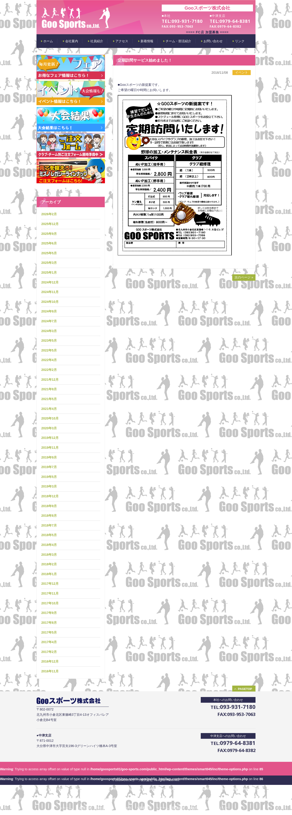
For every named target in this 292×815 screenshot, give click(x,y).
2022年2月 (49, 370)
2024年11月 (50, 292)
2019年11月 (50, 447)
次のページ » (244, 277)
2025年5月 (49, 253)
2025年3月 (49, 263)
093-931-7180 (187, 21)
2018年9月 (49, 506)
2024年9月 (49, 311)
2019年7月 (49, 467)
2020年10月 (50, 418)
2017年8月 (49, 622)
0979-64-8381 (234, 21)
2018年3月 (49, 554)
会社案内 (85, 808)
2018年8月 (49, 515)
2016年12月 (50, 661)
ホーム (67, 808)
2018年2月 (49, 564)
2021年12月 (50, 379)
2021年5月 (49, 399)
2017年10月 (50, 603)
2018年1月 (49, 574)
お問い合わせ (201, 808)
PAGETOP (245, 689)
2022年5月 (49, 350)
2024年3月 (49, 331)
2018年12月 (50, 496)
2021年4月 (49, 409)
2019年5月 (49, 477)
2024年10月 (50, 302)
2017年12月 (50, 583)
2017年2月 (49, 652)
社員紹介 (105, 808)
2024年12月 (50, 282)
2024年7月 (49, 321)
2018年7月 (49, 525)
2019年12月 (50, 438)
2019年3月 (49, 486)
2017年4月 (49, 642)
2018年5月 (49, 535)
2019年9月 (49, 457)
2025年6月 (49, 243)
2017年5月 (49, 632)
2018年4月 (49, 545)
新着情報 (145, 808)
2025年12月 (50, 224)
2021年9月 (49, 389)
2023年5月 (49, 340)
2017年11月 (50, 593)
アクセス (125, 808)
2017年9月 (49, 613)
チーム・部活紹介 (172, 808)
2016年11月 (50, 671)
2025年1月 (49, 272)
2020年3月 (49, 428)
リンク (223, 808)
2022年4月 (49, 360)
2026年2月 (49, 214)
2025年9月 (49, 234)
